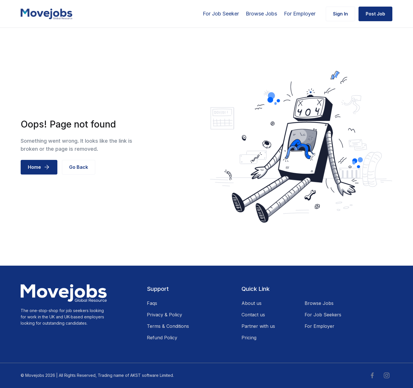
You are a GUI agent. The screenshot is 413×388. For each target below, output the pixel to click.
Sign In (340, 14)
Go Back (78, 167)
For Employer (299, 14)
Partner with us (258, 326)
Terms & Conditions (168, 326)
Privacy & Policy (164, 315)
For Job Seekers (323, 315)
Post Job (375, 14)
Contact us (253, 315)
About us (251, 303)
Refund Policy (162, 337)
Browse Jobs (261, 14)
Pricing (248, 337)
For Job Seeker (221, 14)
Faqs (152, 303)
